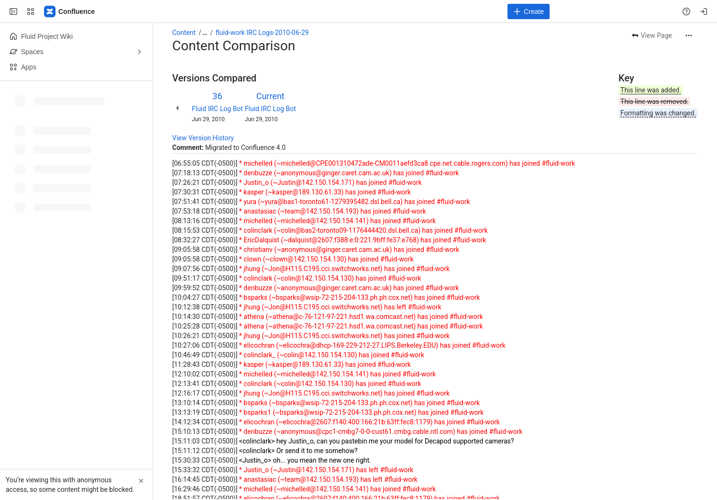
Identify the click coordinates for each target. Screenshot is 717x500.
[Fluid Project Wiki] (70, 11)
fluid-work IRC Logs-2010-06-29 (262, 32)
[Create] (528, 11)
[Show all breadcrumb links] (204, 32)
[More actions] (689, 35)
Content (184, 32)
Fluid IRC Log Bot (217, 109)
